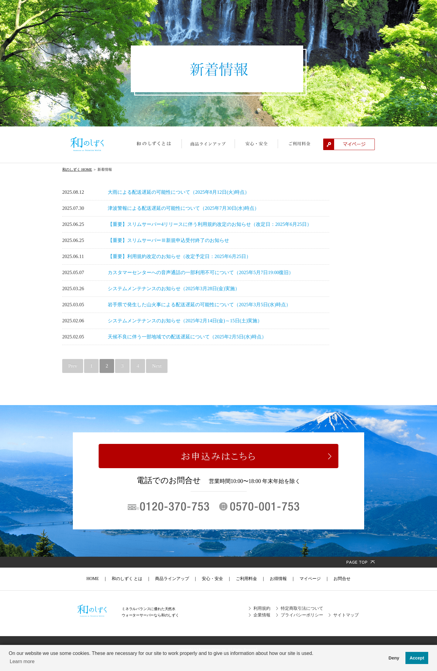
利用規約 (261, 608)
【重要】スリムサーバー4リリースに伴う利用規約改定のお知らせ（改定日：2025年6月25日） (210, 224)
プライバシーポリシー (302, 615)
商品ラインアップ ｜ (174, 578)
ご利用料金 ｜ (249, 578)
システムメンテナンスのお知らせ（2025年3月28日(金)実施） (174, 288)
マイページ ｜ (312, 578)
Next (156, 365)
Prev (72, 365)
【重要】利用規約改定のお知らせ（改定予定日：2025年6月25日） (179, 256)
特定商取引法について (302, 608)
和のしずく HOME (77, 169)
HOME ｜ (96, 578)
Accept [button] (417, 658)
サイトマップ (346, 615)
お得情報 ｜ (280, 578)
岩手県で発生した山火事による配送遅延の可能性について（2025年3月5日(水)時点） (199, 304)
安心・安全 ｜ (215, 578)
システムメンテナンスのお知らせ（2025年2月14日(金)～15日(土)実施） (185, 320)
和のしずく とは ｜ (129, 578)
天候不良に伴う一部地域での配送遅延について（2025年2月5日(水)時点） (187, 336)
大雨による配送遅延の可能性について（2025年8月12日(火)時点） (178, 192)
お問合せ (340, 578)
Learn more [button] (22, 661)
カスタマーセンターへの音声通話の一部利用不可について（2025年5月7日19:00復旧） (200, 272)
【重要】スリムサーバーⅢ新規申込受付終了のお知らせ (168, 240)
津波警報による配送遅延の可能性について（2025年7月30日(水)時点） (183, 208)
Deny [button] (393, 658)
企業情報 (261, 615)
